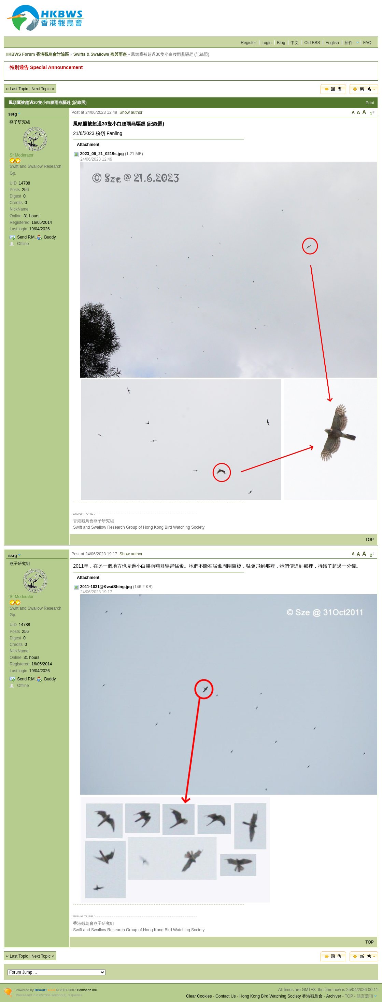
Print (370, 102)
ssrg (12, 114)
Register (248, 42)
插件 (348, 42)
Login (266, 42)
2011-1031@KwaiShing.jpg (106, 586)
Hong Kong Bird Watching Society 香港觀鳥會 (281, 996)
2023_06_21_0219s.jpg (102, 153)
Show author (130, 112)
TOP (369, 539)
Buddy (50, 237)
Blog (281, 42)
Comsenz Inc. (87, 990)
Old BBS (312, 42)
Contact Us (225, 996)
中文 (295, 42)
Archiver (333, 996)
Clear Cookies (199, 996)
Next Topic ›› (42, 88)
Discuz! (41, 990)
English (332, 42)
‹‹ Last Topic (17, 88)
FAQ (367, 42)
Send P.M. (26, 237)
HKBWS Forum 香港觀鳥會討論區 (37, 54)
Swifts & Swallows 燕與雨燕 (100, 54)
